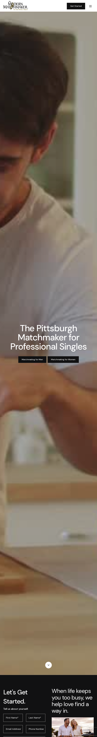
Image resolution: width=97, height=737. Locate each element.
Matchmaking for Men (32, 359)
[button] (90, 6)
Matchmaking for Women (63, 359)
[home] (34, 6)
